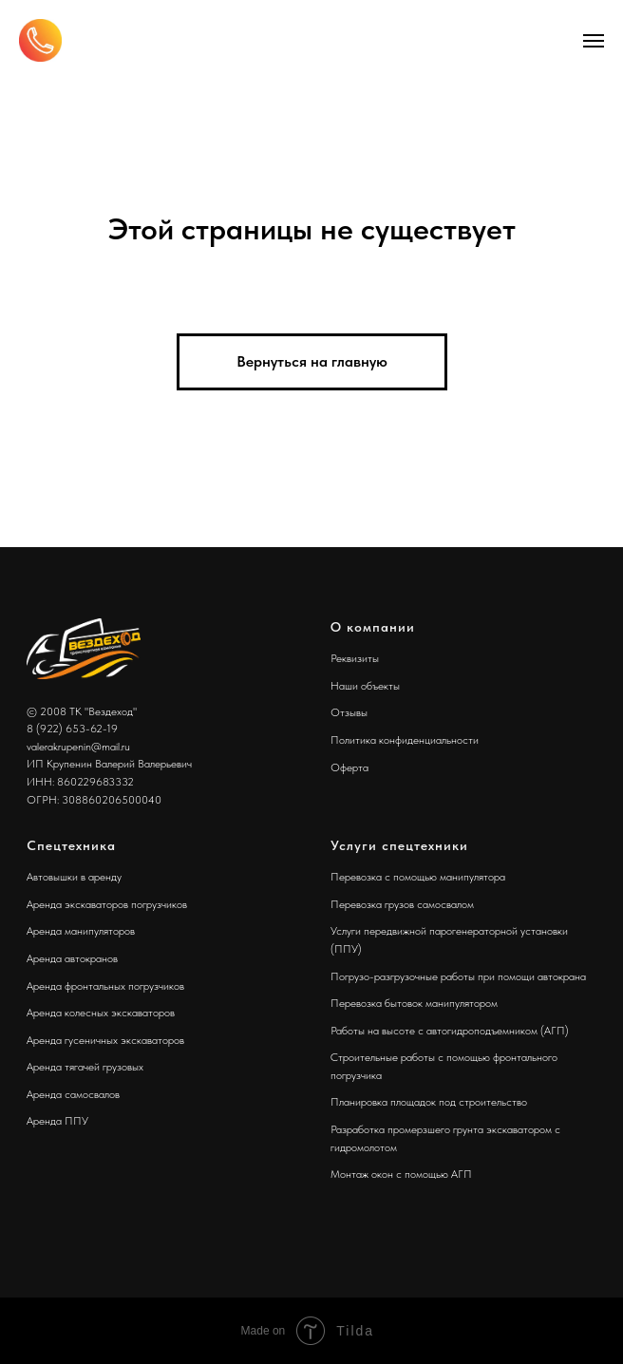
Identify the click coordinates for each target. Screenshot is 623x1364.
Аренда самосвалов (73, 1094)
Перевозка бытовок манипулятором (414, 1003)
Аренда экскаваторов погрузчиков (107, 904)
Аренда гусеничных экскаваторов (105, 1040)
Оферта (349, 767)
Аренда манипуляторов (81, 931)
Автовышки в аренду (74, 876)
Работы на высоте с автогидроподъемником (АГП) (449, 1030)
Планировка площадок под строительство (428, 1101)
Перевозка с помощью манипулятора (417, 876)
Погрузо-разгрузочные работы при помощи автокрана (458, 976)
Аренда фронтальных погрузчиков (105, 986)
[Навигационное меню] (593, 40)
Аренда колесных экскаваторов (101, 1012)
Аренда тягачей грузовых (85, 1066)
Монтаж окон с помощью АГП (401, 1174)
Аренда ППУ (57, 1120)
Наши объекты (365, 685)
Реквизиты (354, 658)
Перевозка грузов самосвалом (402, 904)
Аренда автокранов (72, 958)
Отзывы (349, 712)
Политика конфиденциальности (404, 740)
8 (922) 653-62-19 (72, 728)
